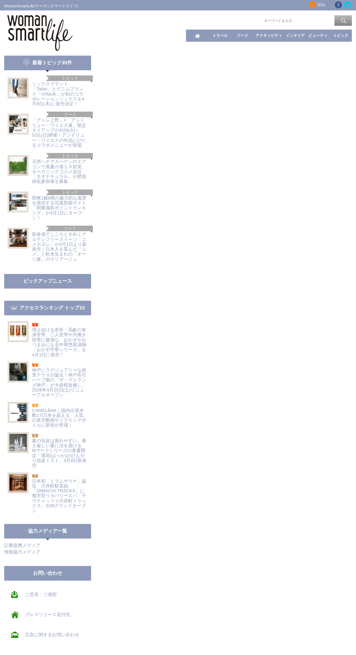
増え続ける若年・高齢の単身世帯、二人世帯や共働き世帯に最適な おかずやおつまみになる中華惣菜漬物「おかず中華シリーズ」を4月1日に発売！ (59, 342)
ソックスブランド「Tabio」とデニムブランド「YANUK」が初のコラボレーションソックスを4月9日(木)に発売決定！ (58, 93)
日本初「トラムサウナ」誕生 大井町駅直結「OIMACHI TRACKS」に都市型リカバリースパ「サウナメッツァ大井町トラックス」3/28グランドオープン (59, 496)
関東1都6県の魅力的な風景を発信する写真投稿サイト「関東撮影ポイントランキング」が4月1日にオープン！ (59, 207)
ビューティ (317, 35)
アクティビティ (269, 35)
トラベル (220, 35)
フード (242, 35)
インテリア (295, 35)
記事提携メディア (22, 545)
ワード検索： (251, 20)
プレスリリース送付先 (47, 614)
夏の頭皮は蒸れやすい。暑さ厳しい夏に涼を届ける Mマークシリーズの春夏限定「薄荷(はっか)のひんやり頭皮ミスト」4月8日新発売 (59, 453)
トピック (340, 35)
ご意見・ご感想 (41, 594)
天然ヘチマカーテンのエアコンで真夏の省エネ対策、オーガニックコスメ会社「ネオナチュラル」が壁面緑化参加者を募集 (59, 171)
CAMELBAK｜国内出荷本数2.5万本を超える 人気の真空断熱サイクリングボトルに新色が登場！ (59, 418)
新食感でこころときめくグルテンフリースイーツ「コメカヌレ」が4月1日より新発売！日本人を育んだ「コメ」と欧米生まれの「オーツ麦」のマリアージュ (59, 246)
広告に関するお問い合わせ (52, 634)
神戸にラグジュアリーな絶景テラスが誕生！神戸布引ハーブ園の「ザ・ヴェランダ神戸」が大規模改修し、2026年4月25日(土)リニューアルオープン (59, 382)
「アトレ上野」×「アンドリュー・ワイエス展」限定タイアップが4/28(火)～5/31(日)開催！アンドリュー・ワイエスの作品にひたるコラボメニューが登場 (59, 132)
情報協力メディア (22, 552)
